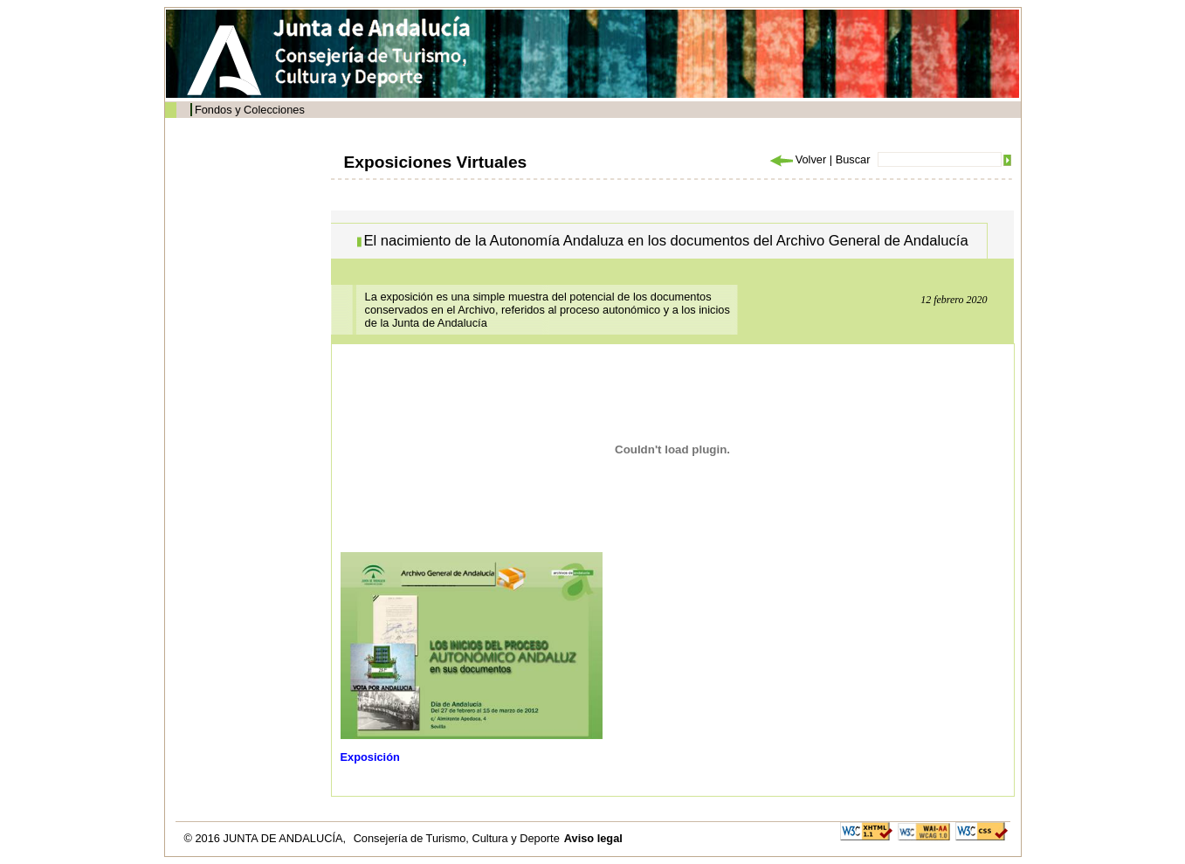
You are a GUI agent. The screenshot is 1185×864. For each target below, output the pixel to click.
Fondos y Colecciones (250, 109)
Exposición (370, 757)
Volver (797, 159)
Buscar (853, 159)
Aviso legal (593, 838)
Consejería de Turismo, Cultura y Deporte (457, 838)
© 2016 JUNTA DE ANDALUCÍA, (266, 838)
